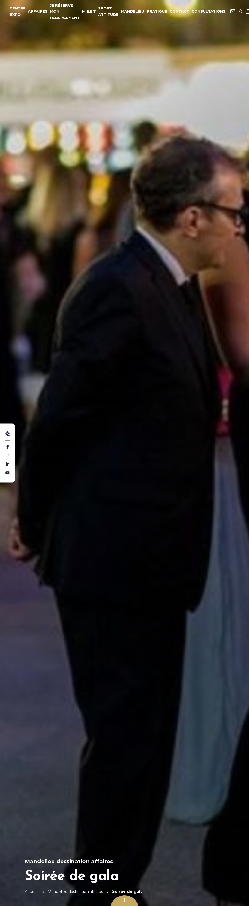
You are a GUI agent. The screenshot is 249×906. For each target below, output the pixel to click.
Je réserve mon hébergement (62, 12)
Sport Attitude (104, 12)
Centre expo (18, 12)
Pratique (149, 12)
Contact (171, 12)
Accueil (32, 891)
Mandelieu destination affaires (77, 891)
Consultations (199, 12)
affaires (37, 12)
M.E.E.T (85, 12)
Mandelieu (127, 12)
